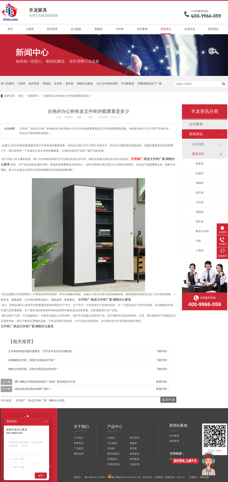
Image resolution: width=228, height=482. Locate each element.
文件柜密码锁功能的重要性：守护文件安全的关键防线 (40, 351)
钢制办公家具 (57, 400)
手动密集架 (127, 83)
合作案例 (142, 29)
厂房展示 (79, 448)
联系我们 (213, 29)
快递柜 (200, 173)
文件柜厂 (137, 159)
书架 (198, 240)
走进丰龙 (189, 29)
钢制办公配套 (85, 83)
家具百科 (198, 153)
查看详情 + (162, 381)
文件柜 (120, 29)
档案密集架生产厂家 (150, 83)
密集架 (98, 29)
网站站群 (79, 453)
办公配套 (76, 29)
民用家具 (112, 459)
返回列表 (168, 400)
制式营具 (52, 29)
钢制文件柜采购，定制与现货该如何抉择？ (33, 369)
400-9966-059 (206, 16)
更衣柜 (70, 83)
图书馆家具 (113, 453)
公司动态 (198, 144)
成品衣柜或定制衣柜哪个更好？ (33, 389)
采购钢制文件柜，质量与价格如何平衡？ (32, 360)
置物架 (200, 212)
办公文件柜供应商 (107, 83)
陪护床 (200, 221)
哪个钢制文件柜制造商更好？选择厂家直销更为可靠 (45, 381)
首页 (10, 29)
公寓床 (30, 29)
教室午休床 (202, 231)
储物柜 (200, 183)
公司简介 (79, 437)
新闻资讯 (166, 29)
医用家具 (134, 459)
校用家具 (134, 453)
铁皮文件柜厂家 (37, 400)
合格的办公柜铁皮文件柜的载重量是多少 (67, 95)
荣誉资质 (79, 443)
